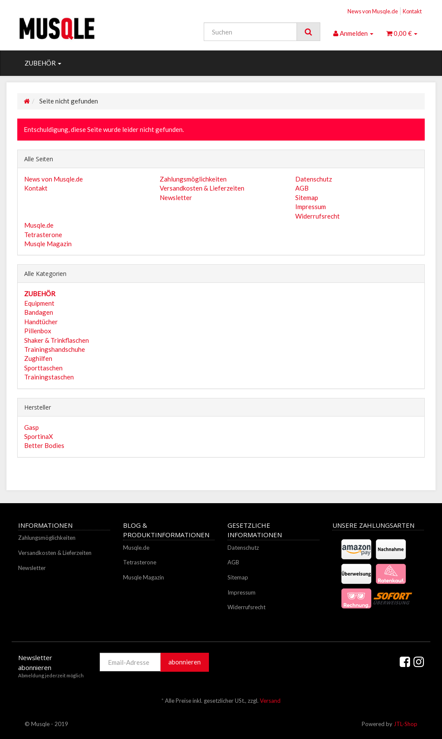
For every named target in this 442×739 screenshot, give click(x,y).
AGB (302, 188)
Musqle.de (39, 225)
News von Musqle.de (372, 11)
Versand (270, 700)
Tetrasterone (43, 234)
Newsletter (176, 197)
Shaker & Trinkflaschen (56, 340)
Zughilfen (38, 358)
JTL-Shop (405, 723)
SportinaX (38, 436)
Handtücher (41, 322)
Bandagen (38, 312)
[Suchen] (250, 31)
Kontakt (412, 11)
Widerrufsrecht (317, 216)
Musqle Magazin (48, 243)
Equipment (39, 303)
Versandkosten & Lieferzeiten (202, 188)
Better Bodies (44, 445)
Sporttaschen (43, 368)
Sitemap (306, 197)
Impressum (310, 206)
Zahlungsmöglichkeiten (193, 179)
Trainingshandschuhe (54, 349)
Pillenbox (37, 331)
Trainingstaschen (49, 377)
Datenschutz (313, 179)
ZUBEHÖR (43, 63)
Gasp (31, 427)
